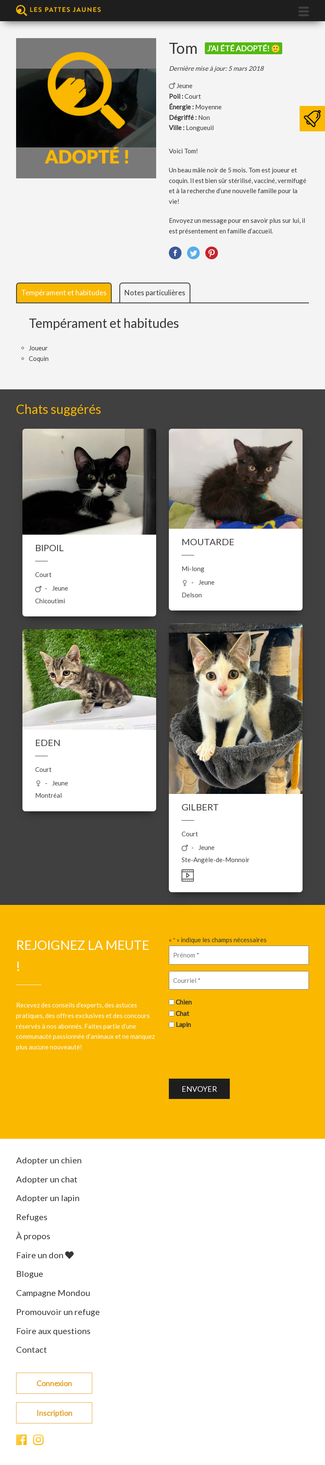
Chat (182, 1013)
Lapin (183, 1024)
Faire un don (45, 1255)
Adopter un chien (49, 1160)
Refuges (31, 1217)
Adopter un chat (46, 1179)
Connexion (54, 1383)
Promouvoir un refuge (58, 1312)
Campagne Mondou (53, 1292)
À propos (33, 1236)
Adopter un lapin (48, 1198)
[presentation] (233, 1052)
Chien (184, 1002)
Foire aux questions (53, 1331)
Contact (31, 1349)
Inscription (54, 1413)
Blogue (29, 1273)
